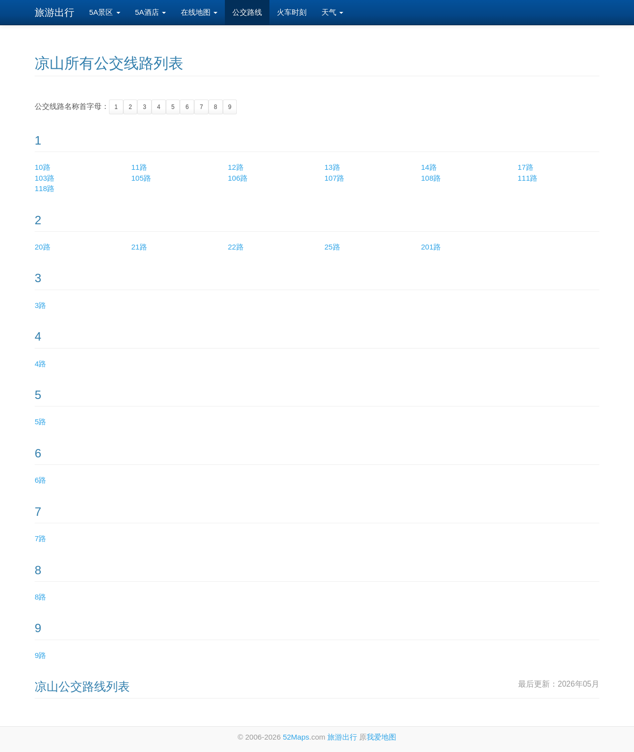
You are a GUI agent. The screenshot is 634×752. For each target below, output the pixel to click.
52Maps (296, 737)
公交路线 (247, 12)
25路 (332, 247)
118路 (44, 188)
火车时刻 (292, 12)
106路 (238, 178)
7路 (40, 538)
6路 (40, 480)
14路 (429, 167)
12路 (236, 167)
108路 (431, 178)
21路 (139, 247)
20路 (43, 247)
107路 (334, 178)
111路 (527, 178)
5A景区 (104, 12)
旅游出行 (54, 12)
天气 (332, 12)
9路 (40, 655)
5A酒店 (150, 12)
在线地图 (199, 12)
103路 (44, 178)
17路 (525, 167)
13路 (332, 167)
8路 (40, 597)
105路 (141, 178)
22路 (236, 247)
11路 (139, 167)
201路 (431, 247)
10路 (43, 167)
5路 (40, 421)
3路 (40, 305)
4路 (40, 363)
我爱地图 (381, 737)
